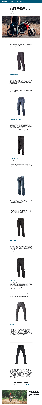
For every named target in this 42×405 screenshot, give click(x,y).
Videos (21, 1)
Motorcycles (12, 1)
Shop (23, 1)
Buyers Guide (11, 6)
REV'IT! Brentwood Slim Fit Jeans (15, 119)
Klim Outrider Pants (13, 280)
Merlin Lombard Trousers (14, 74)
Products (15, 1)
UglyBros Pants (12, 324)
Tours (9, 1)
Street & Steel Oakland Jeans (14, 158)
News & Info (18, 1)
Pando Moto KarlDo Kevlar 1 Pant (15, 367)
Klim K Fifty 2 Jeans (13, 240)
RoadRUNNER (4, 1)
